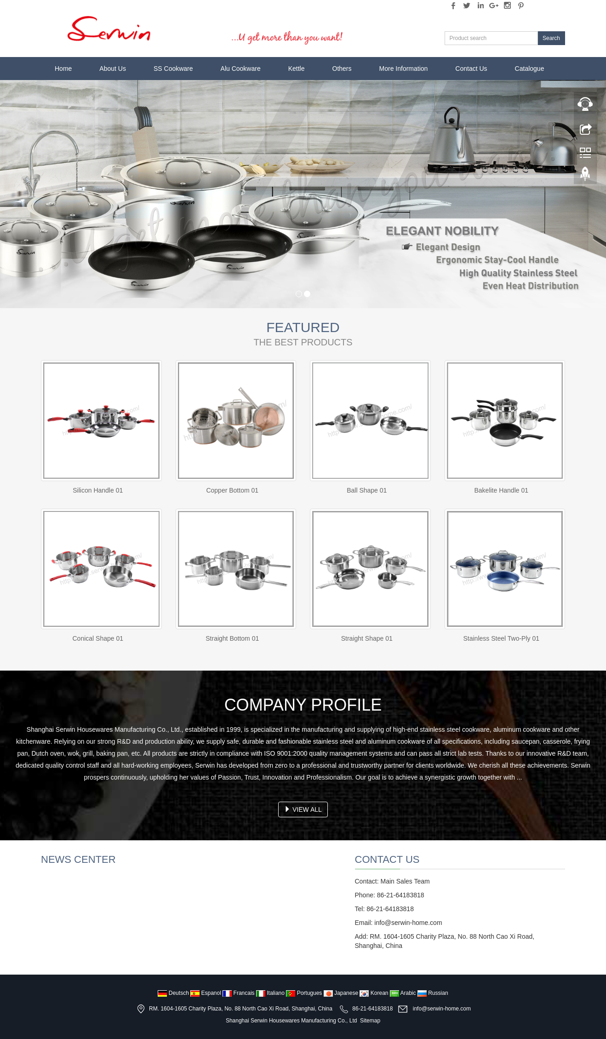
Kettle (296, 68)
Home (63, 68)
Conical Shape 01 (97, 638)
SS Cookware (173, 68)
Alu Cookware (241, 68)
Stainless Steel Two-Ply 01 (501, 638)
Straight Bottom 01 (232, 638)
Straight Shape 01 (367, 638)
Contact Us (471, 68)
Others (342, 68)
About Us (112, 68)
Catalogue (529, 68)
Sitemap (370, 1020)
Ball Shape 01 (367, 490)
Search (551, 38)
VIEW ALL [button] (303, 809)
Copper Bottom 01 (232, 490)
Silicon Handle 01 (98, 490)
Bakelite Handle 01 (501, 490)
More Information (403, 68)
